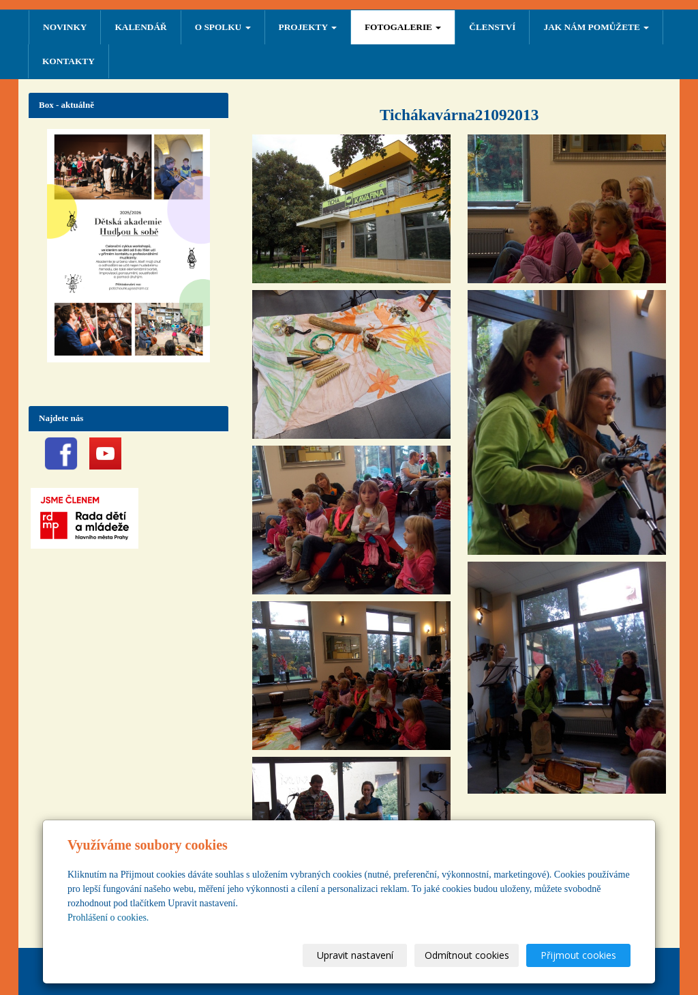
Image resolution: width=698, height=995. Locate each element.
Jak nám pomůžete (596, 27)
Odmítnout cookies (467, 955)
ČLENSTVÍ (492, 27)
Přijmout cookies (578, 955)
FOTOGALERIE (403, 27)
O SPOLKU (223, 27)
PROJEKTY (308, 27)
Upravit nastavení (355, 955)
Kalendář (140, 27)
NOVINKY (65, 27)
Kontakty (68, 61)
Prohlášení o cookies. (108, 917)
